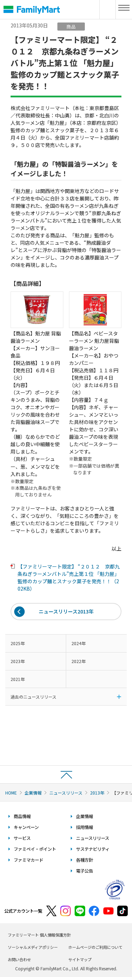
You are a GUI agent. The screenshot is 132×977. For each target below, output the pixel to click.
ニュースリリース (65, 793)
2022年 (78, 661)
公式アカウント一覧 (23, 911)
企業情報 (33, 793)
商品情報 (22, 816)
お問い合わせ (19, 959)
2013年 (97, 793)
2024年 (78, 643)
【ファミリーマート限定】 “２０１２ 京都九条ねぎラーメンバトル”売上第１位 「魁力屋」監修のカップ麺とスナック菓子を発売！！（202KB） (69, 577)
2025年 (18, 643)
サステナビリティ (92, 849)
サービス (22, 838)
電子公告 (84, 871)
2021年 (18, 679)
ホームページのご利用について (95, 947)
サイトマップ (80, 959)
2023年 (18, 661)
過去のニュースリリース (33, 697)
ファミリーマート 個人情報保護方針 (39, 935)
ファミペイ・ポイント (35, 849)
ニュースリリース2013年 (66, 611)
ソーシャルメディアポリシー (33, 947)
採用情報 (84, 827)
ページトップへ (66, 774)
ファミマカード (28, 860)
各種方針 (84, 860)
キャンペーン (26, 827)
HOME (11, 793)
